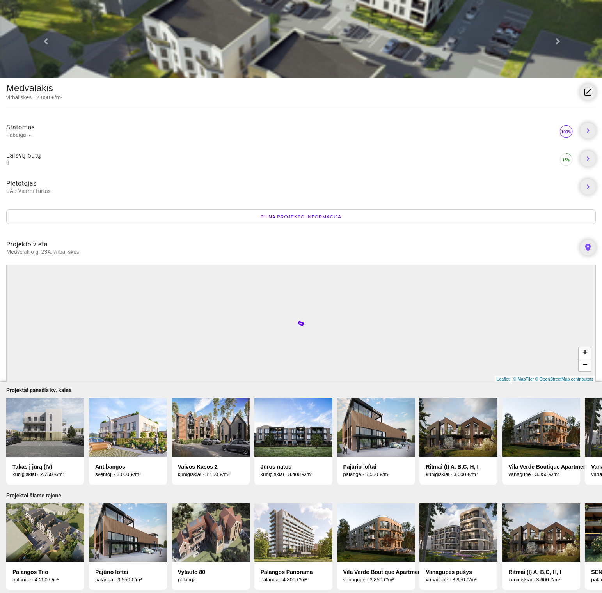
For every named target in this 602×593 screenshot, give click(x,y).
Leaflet (503, 379)
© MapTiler (523, 379)
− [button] (585, 365)
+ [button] (585, 353)
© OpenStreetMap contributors (564, 379)
